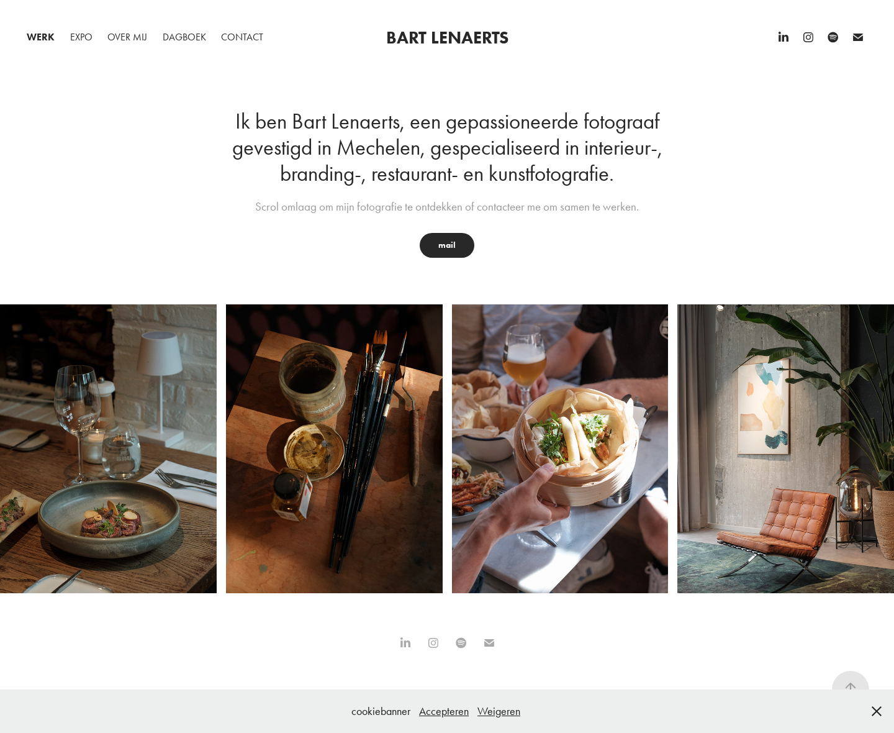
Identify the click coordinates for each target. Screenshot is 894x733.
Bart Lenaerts (447, 37)
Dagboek (184, 37)
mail (447, 245)
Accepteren (444, 711)
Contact (242, 37)
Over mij (127, 37)
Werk (41, 37)
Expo (81, 37)
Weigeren (498, 711)
